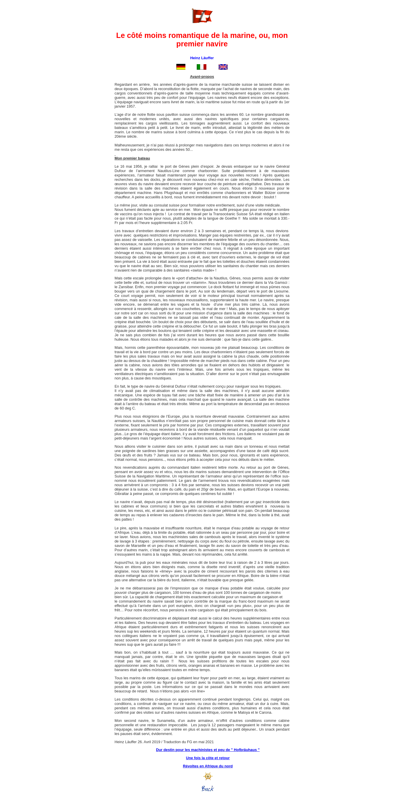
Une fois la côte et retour (208, 758)
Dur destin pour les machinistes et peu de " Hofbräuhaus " (208, 750)
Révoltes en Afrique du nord (208, 766)
